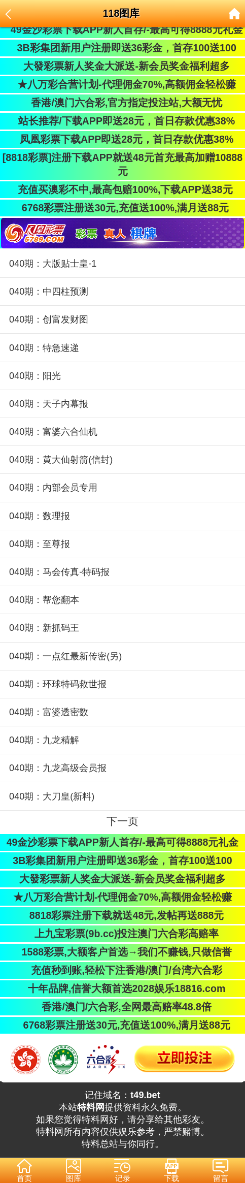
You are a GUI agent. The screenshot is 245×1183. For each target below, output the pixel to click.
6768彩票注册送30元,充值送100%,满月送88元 (122, 207)
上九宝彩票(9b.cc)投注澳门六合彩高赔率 (122, 933)
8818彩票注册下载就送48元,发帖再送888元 (122, 915)
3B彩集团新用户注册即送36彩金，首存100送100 (122, 47)
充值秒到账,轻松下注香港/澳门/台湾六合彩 (122, 970)
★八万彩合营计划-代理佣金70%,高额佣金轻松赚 (122, 84)
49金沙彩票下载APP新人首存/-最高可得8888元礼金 (122, 29)
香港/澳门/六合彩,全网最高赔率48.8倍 (122, 1006)
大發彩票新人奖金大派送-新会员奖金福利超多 (122, 66)
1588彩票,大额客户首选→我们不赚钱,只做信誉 (122, 951)
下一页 (122, 821)
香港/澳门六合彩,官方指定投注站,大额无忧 (122, 102)
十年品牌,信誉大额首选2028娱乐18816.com (123, 988)
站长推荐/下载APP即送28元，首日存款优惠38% (122, 120)
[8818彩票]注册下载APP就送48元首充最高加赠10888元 (122, 164)
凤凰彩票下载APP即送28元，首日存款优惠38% (123, 139)
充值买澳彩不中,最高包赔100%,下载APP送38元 (122, 189)
